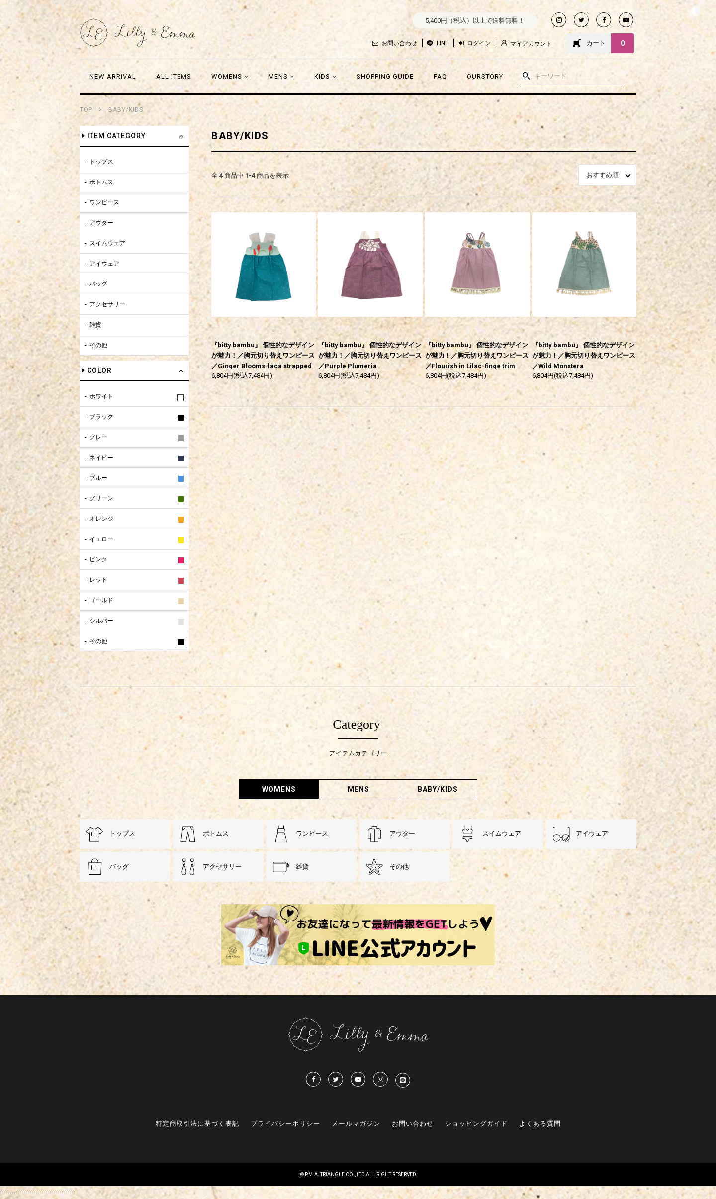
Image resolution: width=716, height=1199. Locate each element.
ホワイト (101, 396)
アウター (101, 222)
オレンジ (101, 518)
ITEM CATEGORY (114, 136)
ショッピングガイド (476, 1123)
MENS (281, 76)
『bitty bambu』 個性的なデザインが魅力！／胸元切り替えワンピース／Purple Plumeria (370, 355)
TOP (86, 109)
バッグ (98, 283)
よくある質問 (540, 1123)
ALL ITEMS (173, 76)
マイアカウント (526, 43)
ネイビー (101, 457)
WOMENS (230, 76)
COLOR (97, 370)
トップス (101, 161)
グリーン (101, 498)
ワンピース (104, 202)
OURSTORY (485, 76)
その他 (98, 345)
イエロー (101, 539)
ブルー (98, 477)
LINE (442, 43)
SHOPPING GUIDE (385, 76)
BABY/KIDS (125, 109)
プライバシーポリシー (285, 1123)
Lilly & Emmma (137, 32)
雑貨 (95, 324)
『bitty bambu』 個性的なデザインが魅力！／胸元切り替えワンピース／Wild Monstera (583, 355)
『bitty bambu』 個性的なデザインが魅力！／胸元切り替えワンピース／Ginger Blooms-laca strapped (263, 355)
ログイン (475, 43)
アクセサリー (107, 304)
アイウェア (104, 263)
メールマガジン (356, 1123)
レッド (98, 579)
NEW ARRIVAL (113, 76)
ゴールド (101, 600)
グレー (98, 437)
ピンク (98, 559)
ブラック (101, 416)
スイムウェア (107, 243)
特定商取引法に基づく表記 (197, 1123)
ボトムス (101, 182)
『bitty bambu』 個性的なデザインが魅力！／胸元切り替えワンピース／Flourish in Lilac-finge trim (477, 355)
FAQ (440, 76)
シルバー (101, 620)
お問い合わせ (394, 43)
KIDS (325, 76)
